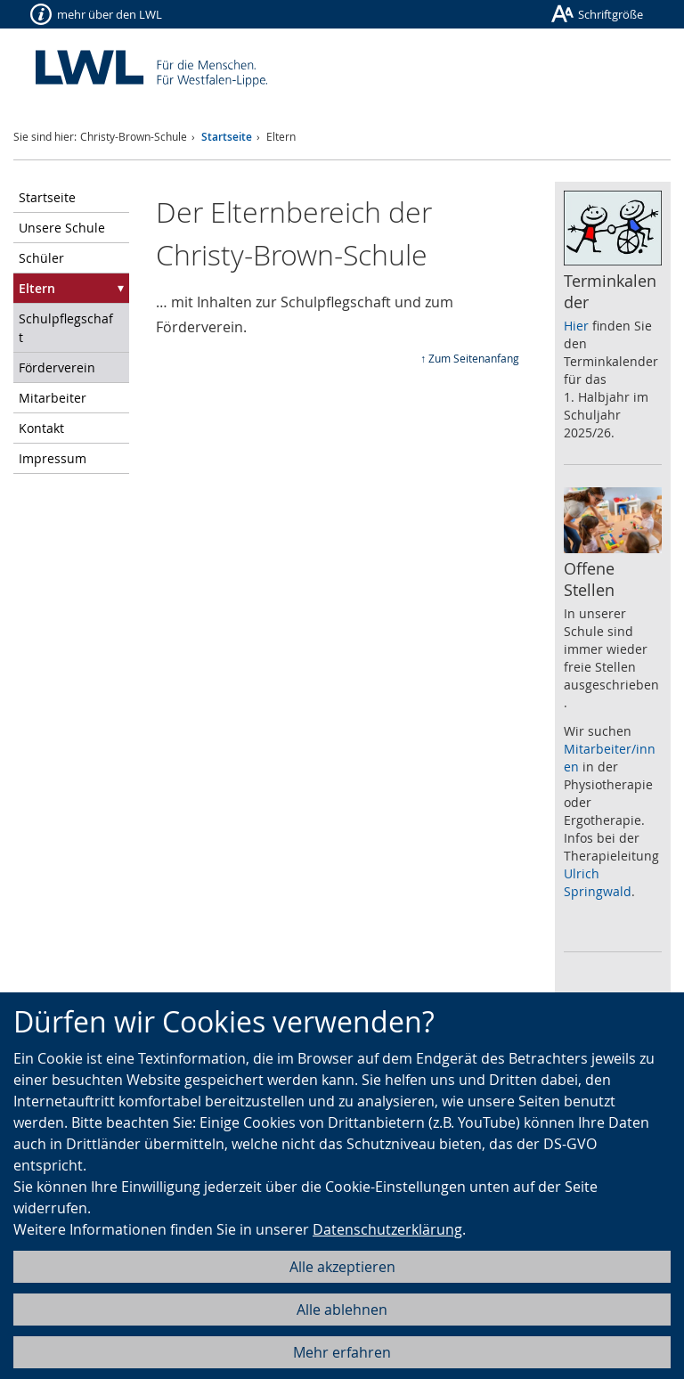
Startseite (226, 136)
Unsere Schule (62, 227)
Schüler (41, 257)
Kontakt (41, 428)
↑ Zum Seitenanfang (469, 358)
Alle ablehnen (342, 1309)
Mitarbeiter (52, 397)
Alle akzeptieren (342, 1267)
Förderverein (57, 367)
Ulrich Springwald (597, 882)
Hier (576, 325)
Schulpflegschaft (66, 328)
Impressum (52, 458)
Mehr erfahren (342, 1352)
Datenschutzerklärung (387, 1229)
